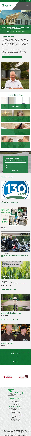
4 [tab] (27, 11)
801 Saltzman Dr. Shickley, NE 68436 (15, 160)
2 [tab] (23, 11)
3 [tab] (25, 11)
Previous (2, 75)
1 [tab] (22, 11)
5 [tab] (29, 11)
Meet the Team (12, 57)
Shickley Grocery (7, 343)
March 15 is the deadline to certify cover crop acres (14, 282)
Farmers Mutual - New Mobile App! (9, 202)
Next (27, 75)
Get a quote (22, 0)
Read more (4, 315)
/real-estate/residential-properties (15, 103)
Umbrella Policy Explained (11, 313)
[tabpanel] (15, 22)
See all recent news (6, 285)
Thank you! (3, 229)
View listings (15, 170)
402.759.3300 (16, 0)
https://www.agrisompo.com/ (8, 376)
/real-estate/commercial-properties (15, 116)
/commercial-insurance (15, 142)
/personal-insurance (15, 129)
